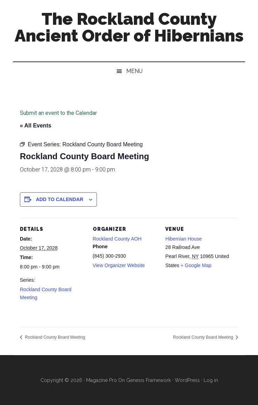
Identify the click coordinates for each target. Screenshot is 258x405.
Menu (134, 71)
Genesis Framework (148, 380)
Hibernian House (183, 239)
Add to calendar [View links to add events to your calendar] (59, 199)
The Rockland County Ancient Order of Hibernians (129, 27)
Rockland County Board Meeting (54, 337)
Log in (211, 380)
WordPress (187, 380)
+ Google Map (196, 265)
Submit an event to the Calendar (58, 113)
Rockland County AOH (117, 239)
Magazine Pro (101, 380)
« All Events (35, 125)
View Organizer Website (119, 265)
